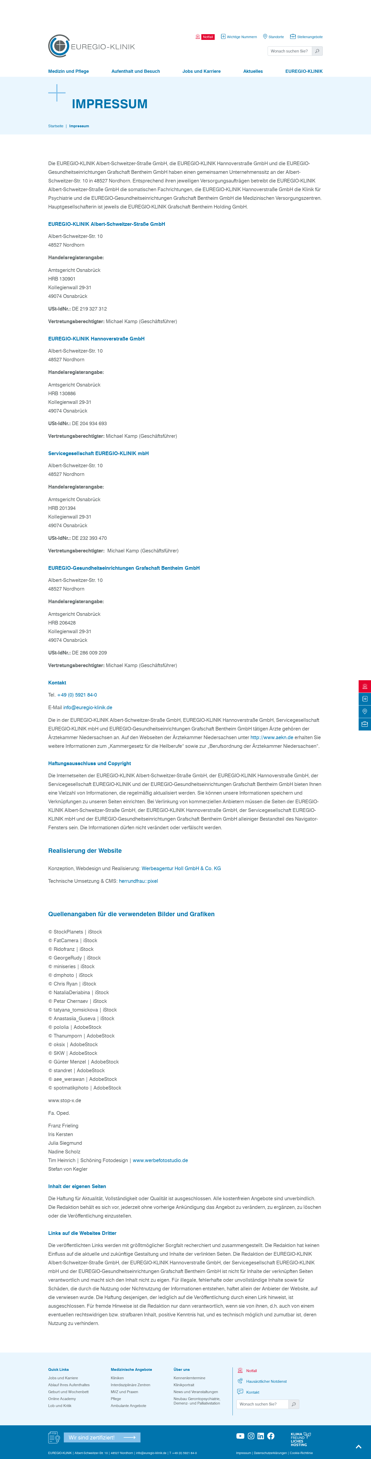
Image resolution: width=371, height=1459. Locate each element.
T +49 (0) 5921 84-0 (183, 1426)
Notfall (246, 1343)
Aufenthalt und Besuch (136, 44)
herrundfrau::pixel (138, 854)
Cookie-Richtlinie (301, 1426)
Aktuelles (253, 44)
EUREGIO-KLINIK (304, 44)
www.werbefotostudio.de (160, 1133)
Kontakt (247, 1364)
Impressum (79, 99)
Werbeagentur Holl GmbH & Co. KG (181, 841)
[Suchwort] (290, 23)
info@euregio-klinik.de (87, 680)
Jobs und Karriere (202, 44)
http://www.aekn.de (272, 710)
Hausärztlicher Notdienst (261, 1353)
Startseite (55, 99)
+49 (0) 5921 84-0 (77, 668)
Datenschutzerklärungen (270, 1426)
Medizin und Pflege (68, 44)
